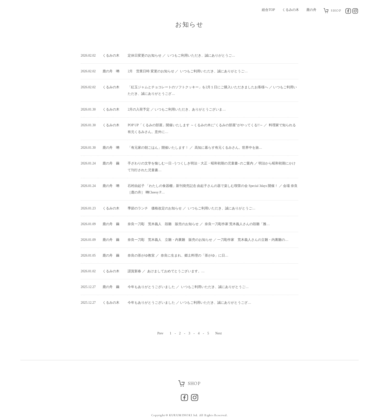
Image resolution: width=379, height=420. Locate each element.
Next (218, 311)
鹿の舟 (311, 10)
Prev (160, 311)
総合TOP (268, 10)
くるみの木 (290, 10)
